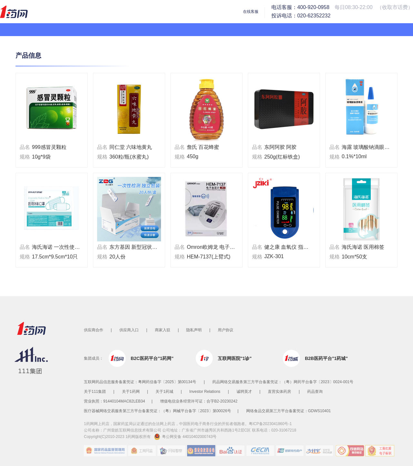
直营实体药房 (279, 391)
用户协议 (225, 330)
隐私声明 (194, 330)
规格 (25, 157)
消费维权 (201, 450)
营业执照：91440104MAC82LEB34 (114, 401)
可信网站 (350, 450)
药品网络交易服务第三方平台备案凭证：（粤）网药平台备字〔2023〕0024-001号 (282, 382)
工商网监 (142, 450)
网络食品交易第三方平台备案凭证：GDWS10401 (288, 411)
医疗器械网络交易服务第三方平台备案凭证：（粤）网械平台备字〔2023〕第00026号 (157, 411)
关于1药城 (164, 391)
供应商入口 (129, 330)
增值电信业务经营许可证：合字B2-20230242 (198, 401)
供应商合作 (93, 330)
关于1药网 (131, 391)
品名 (25, 147)
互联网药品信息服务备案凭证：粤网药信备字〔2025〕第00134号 (140, 382)
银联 (290, 450)
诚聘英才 (244, 391)
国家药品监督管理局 (105, 450)
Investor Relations (204, 391)
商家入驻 (162, 330)
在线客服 (250, 11)
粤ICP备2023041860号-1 (270, 424)
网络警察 (171, 450)
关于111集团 (95, 391)
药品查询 (315, 391)
